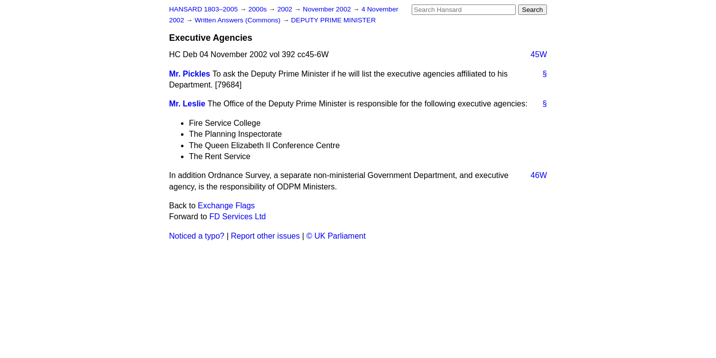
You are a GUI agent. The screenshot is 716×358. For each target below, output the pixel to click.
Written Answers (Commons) (238, 20)
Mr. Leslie (187, 103)
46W (539, 175)
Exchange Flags (226, 205)
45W (539, 54)
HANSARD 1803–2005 (203, 9)
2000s (258, 9)
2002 (285, 9)
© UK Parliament (335, 236)
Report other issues (265, 236)
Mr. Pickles (189, 74)
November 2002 (328, 9)
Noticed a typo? (196, 236)
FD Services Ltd (237, 216)
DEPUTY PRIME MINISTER (333, 20)
